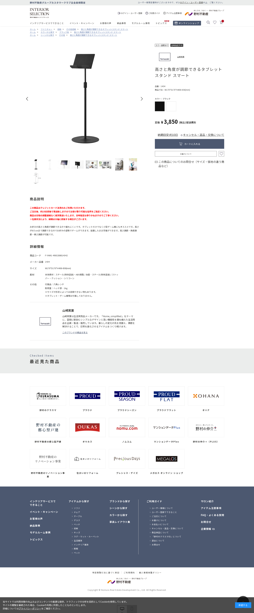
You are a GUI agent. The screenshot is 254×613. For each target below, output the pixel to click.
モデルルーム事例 (141, 23)
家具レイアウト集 (120, 522)
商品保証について (160, 532)
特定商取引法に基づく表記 (106, 573)
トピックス (161, 23)
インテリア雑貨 (81, 544)
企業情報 (206, 529)
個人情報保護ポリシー (150, 573)
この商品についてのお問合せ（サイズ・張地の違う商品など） (191, 164)
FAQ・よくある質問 (212, 515)
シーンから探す (118, 508)
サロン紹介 (207, 501)
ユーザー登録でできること (164, 512)
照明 (76, 548)
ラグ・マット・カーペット (86, 536)
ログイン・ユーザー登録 (191, 2)
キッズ (77, 532)
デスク (77, 520)
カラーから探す (119, 515)
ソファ (77, 508)
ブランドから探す (120, 501)
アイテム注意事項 (211, 508)
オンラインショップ (189, 23)
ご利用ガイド (154, 501)
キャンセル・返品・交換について (203, 135)
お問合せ (156, 544)
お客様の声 (105, 23)
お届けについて (185, 154)
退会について (158, 540)
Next (142, 99)
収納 (76, 528)
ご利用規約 (129, 573)
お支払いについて (160, 524)
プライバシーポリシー (30, 608)
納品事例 (121, 23)
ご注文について (159, 516)
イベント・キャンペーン (81, 23)
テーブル (78, 516)
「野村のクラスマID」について (166, 536)
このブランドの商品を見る (75, 332)
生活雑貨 (78, 540)
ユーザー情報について (162, 508)
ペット (77, 552)
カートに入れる (192, 143)
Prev (27, 99)
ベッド (77, 524)
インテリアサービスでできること (47, 23)
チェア (77, 512)
